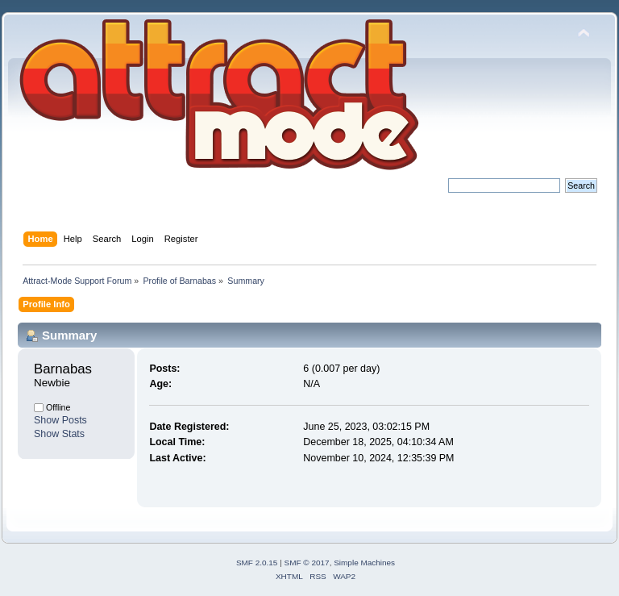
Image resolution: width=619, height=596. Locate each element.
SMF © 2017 (307, 562)
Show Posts (60, 420)
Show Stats (59, 434)
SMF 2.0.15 (257, 562)
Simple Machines (364, 562)
